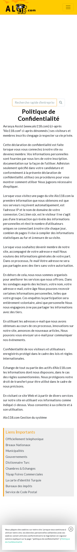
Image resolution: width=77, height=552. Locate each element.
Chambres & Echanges (21, 468)
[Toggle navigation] (68, 7)
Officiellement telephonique (25, 439)
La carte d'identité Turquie (23, 480)
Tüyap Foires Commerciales (24, 474)
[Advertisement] (38, 56)
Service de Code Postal (21, 492)
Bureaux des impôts (19, 486)
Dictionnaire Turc (18, 462)
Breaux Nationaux (18, 445)
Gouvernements (16, 456)
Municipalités (15, 450)
